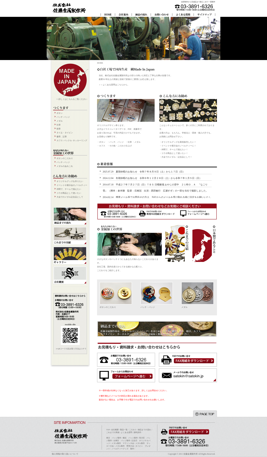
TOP (108, 430)
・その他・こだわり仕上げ (119, 146)
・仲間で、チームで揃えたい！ (173, 149)
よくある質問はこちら (113, 85)
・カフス (101, 146)
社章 (59, 125)
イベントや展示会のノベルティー (72, 185)
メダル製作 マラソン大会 (123, 443)
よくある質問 (126, 432)
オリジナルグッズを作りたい (70, 181)
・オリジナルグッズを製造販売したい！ (177, 142)
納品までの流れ (144, 430)
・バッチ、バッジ (115, 142)
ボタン (60, 113)
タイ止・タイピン (65, 132)
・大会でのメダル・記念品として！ (175, 157)
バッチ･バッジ (63, 117)
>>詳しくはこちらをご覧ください (71, 99)
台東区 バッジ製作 (121, 440)
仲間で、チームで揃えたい (69, 189)
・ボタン (101, 142)
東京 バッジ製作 (113, 438)
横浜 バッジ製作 (130, 438)
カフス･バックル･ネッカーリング (72, 140)
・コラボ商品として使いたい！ (173, 153)
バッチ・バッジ (147, 307)
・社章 (129, 142)
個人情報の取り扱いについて (65, 454)
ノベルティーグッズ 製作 (123, 449)
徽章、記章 (62, 136)
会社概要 (115, 430)
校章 (59, 129)
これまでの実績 (112, 432)
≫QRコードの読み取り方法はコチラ (71, 349)
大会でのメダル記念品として (70, 197)
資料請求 (137, 432)
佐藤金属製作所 (190, 454)
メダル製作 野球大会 (124, 446)
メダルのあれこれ (65, 166)
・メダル (136, 142)
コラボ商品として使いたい (69, 193)
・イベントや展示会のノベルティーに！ (177, 146)
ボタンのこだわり (65, 158)
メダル (60, 121)
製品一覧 (124, 430)
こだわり (133, 430)
